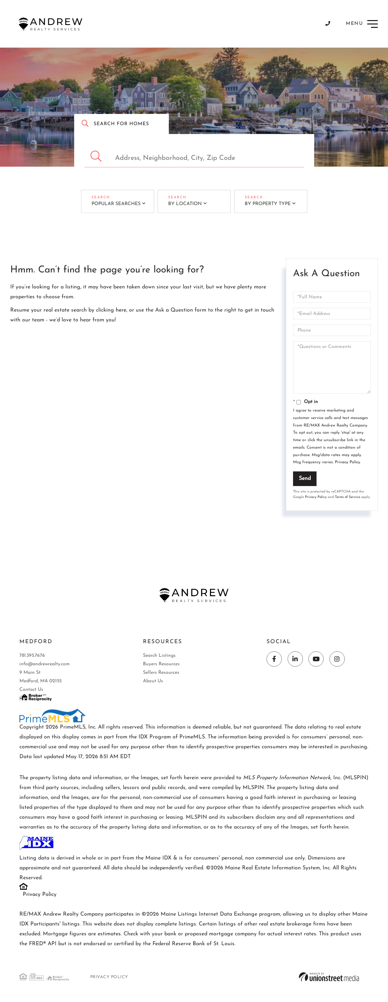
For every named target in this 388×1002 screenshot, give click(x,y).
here (121, 309)
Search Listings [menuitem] (159, 655)
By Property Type (264, 203)
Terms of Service (347, 496)
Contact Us (31, 689)
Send (305, 477)
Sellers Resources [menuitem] (161, 672)
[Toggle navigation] (362, 24)
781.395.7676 (32, 655)
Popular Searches (112, 203)
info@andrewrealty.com (44, 664)
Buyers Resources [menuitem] (161, 664)
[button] (97, 156)
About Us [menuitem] (153, 681)
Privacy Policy (347, 461)
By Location (181, 203)
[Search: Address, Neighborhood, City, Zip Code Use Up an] (194, 156)
